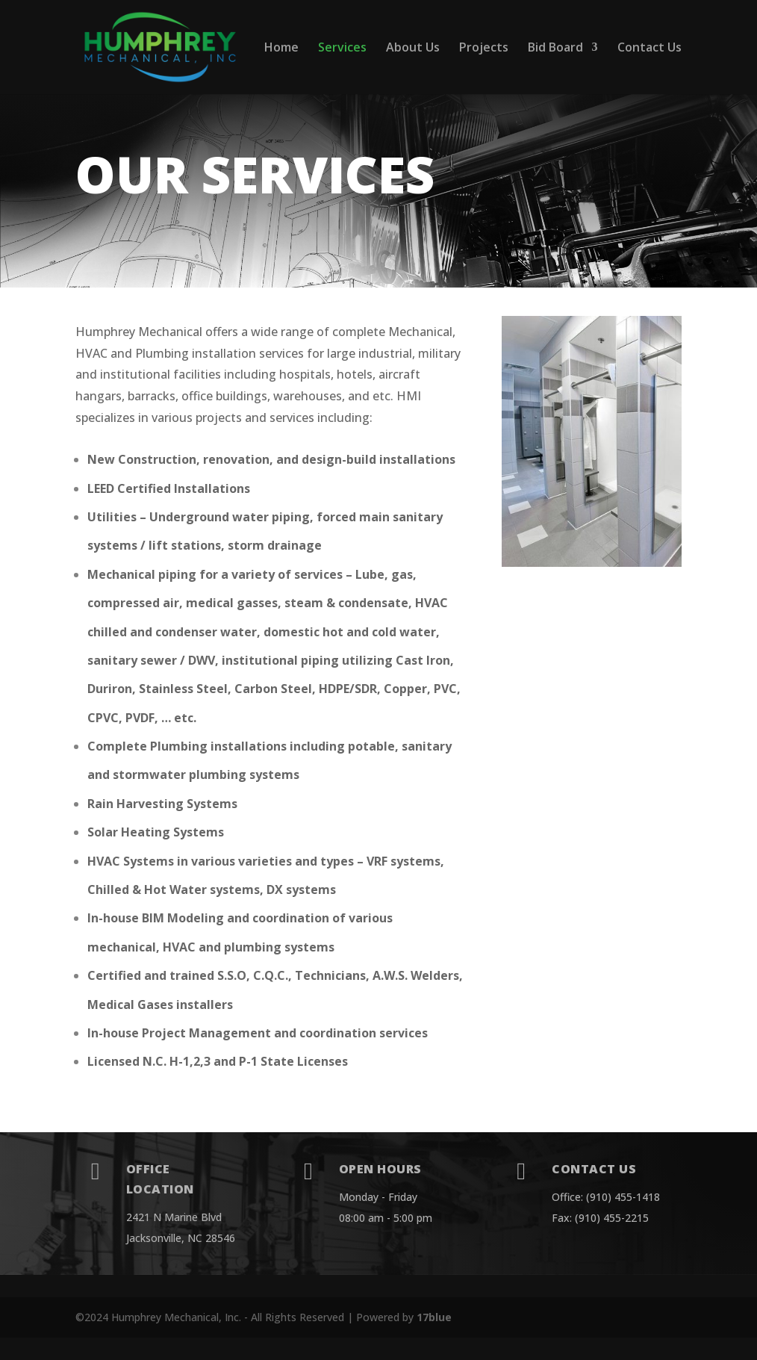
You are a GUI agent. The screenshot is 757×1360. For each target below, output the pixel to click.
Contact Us (649, 48)
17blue (434, 1317)
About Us (413, 48)
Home (281, 48)
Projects (483, 48)
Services (342, 48)
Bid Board (555, 48)
